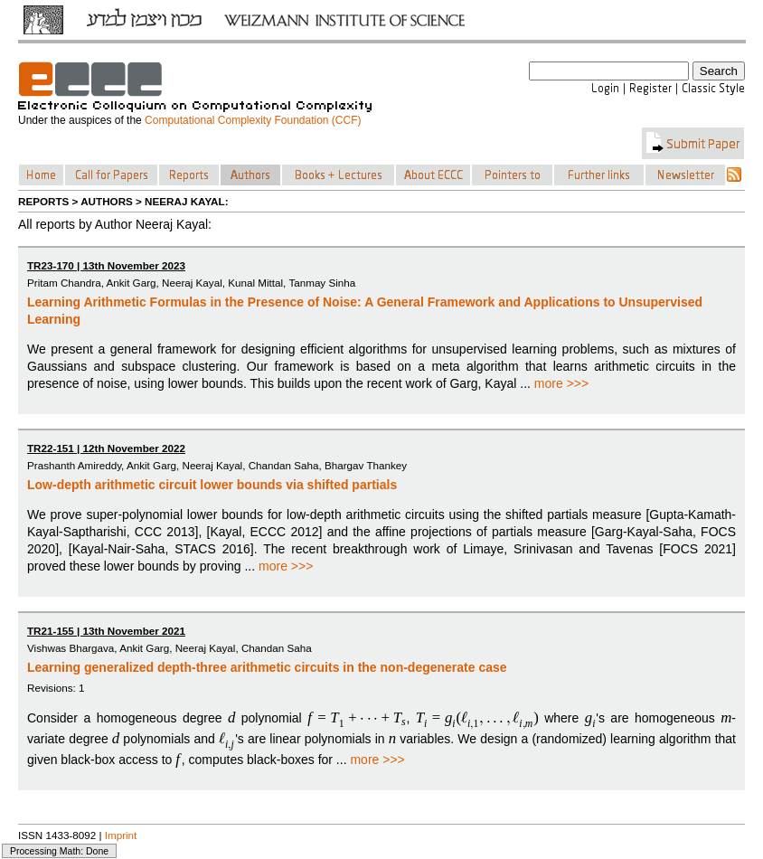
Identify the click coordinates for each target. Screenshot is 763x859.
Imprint (121, 835)
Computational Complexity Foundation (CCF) (253, 120)
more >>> (561, 383)
